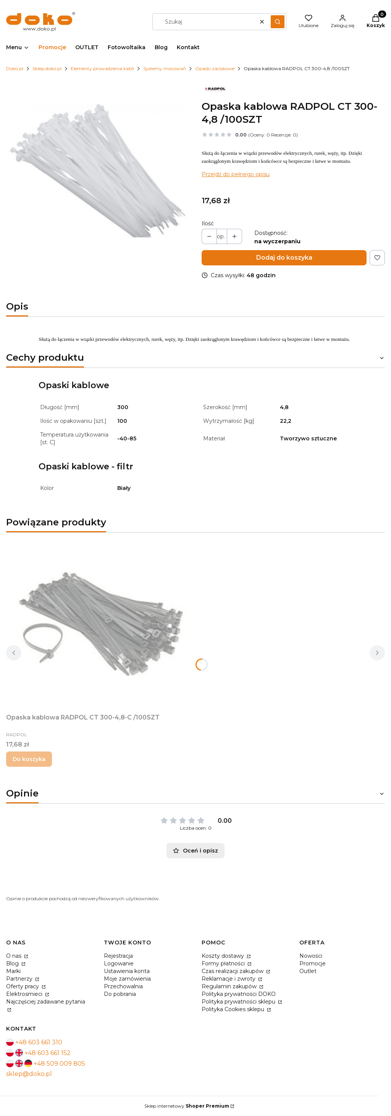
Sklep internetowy (186, 1106)
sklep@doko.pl (29, 1073)
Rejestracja (118, 955)
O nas (14, 955)
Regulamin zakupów (230, 986)
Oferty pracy (23, 986)
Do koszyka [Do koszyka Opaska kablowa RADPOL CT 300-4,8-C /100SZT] (29, 759)
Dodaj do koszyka (284, 257)
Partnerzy (20, 978)
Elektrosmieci (25, 994)
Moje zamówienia (127, 978)
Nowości (310, 955)
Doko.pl (14, 68)
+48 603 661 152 (47, 1053)
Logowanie (119, 963)
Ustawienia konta (127, 971)
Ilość (208, 223)
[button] (277, 21)
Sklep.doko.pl (46, 68)
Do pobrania (120, 994)
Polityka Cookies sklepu (234, 1009)
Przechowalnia (123, 986)
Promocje (312, 963)
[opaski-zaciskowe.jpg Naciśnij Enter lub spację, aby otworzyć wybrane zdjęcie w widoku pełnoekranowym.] (98, 170)
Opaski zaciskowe (214, 68)
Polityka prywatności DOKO (239, 994)
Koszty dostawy (224, 955)
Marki (13, 971)
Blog (13, 963)
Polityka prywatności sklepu (239, 1001)
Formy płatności (224, 963)
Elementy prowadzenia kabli (102, 68)
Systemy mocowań (164, 68)
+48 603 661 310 (38, 1042)
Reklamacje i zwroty (229, 978)
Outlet (308, 971)
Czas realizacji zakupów (233, 971)
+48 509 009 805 (59, 1063)
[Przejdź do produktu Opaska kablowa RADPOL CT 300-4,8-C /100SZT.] (101, 624)
